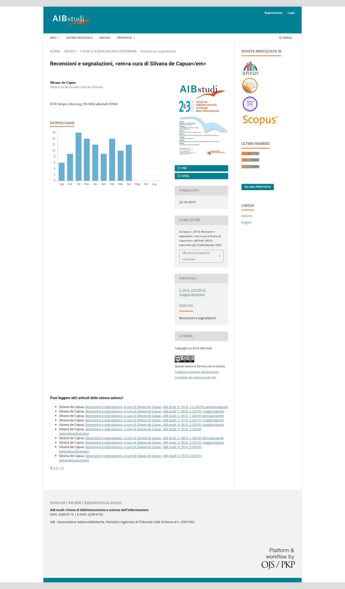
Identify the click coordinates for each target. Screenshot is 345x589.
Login (291, 12)
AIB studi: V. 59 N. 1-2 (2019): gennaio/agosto (195, 407)
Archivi (105, 37)
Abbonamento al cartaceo (103, 502)
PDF (184, 168)
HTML (185, 176)
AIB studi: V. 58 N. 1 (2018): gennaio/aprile (193, 438)
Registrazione (273, 12)
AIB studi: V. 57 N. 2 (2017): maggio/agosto (193, 420)
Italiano (247, 216)
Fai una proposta (257, 187)
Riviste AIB (57, 502)
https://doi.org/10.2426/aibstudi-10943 (88, 104)
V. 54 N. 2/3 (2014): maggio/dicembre (108, 51)
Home (55, 51)
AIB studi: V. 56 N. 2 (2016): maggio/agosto (193, 424)
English (247, 222)
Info (53, 37)
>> (62, 468)
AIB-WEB (75, 502)
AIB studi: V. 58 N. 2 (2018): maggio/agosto (193, 411)
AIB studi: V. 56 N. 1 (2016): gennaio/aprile (193, 416)
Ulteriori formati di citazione (195, 256)
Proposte (125, 37)
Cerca (285, 37)
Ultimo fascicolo (79, 37)
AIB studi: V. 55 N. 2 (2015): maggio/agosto (193, 442)
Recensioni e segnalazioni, (123, 407)
